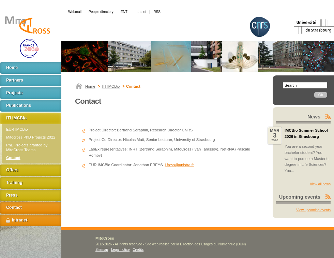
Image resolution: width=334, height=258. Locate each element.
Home (90, 86)
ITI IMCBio (111, 86)
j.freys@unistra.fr (179, 165)
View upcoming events (313, 210)
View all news (320, 184)
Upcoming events (299, 197)
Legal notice (120, 250)
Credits (138, 250)
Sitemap (101, 250)
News (313, 116)
